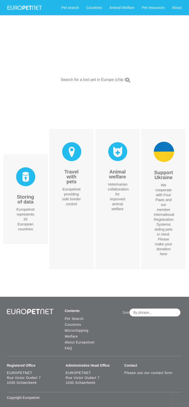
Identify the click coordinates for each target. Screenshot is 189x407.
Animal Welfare (122, 7)
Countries (94, 7)
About (177, 7)
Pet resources (153, 7)
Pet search (70, 7)
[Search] (128, 81)
